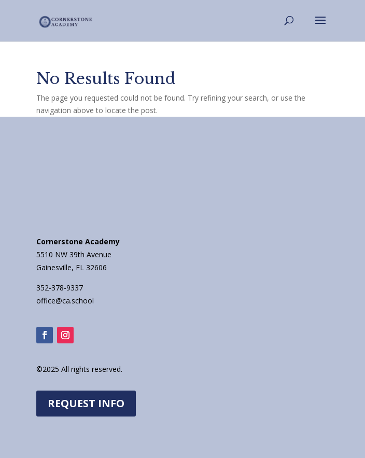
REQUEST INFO (86, 403)
